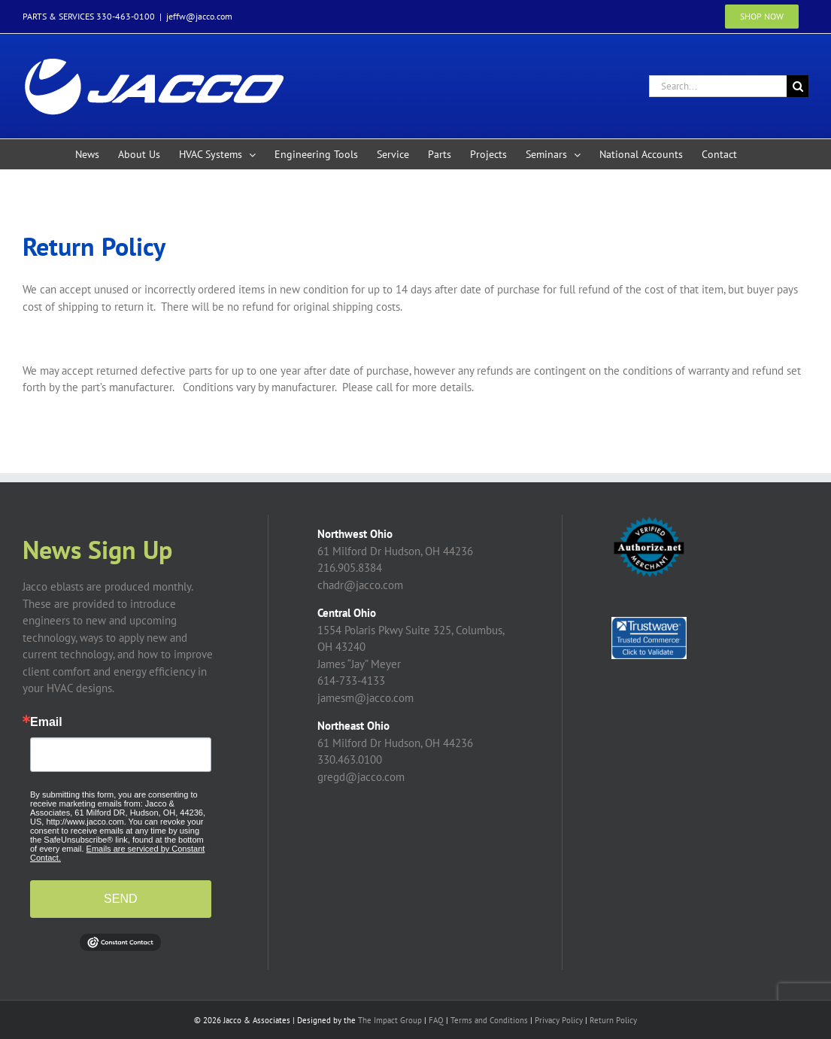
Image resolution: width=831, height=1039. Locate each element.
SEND (120, 898)
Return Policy (613, 1020)
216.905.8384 (349, 568)
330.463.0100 (349, 759)
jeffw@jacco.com (199, 16)
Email (46, 722)
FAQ (436, 1020)
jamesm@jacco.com (365, 698)
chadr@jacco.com (360, 585)
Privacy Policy (559, 1020)
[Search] (797, 86)
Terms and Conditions (489, 1020)
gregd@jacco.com (361, 777)
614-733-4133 (351, 680)
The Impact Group (390, 1020)
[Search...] (718, 86)
